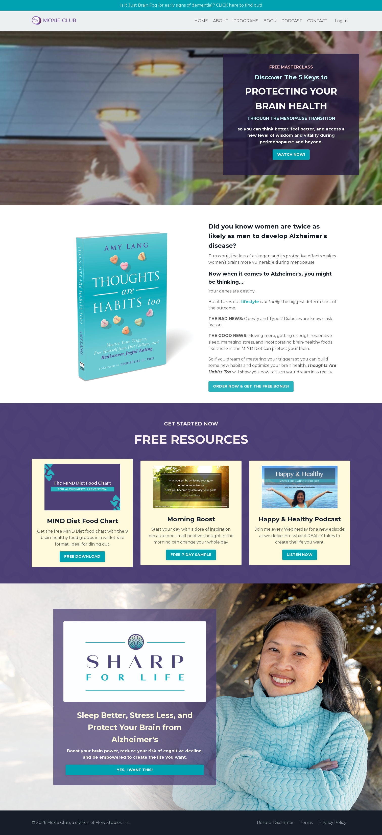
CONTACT (317, 20)
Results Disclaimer (275, 823)
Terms (306, 823)
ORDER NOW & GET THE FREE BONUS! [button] (251, 387)
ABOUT (220, 20)
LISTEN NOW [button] (300, 555)
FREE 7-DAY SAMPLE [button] (191, 555)
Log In (341, 20)
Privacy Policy (332, 823)
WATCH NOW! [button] (291, 154)
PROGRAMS (245, 20)
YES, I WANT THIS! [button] (135, 770)
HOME (201, 20)
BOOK (270, 20)
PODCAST (291, 20)
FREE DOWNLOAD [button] (82, 557)
